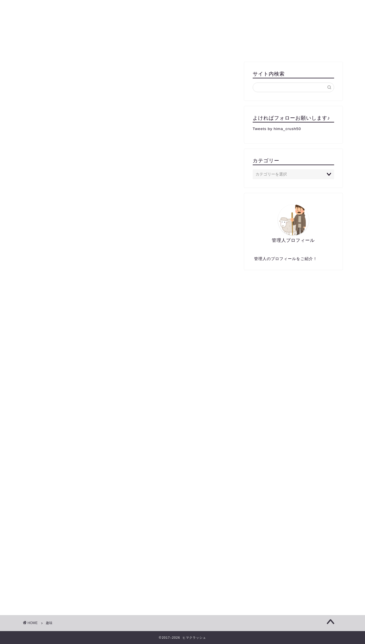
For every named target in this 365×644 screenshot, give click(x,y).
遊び (213, 47)
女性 (258, 47)
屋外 (160, 47)
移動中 (283, 47)
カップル (186, 47)
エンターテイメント (100, 47)
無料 (63, 47)
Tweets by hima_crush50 (277, 129)
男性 (236, 47)
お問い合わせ (315, 47)
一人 (40, 47)
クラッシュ (182, 20)
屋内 (137, 47)
